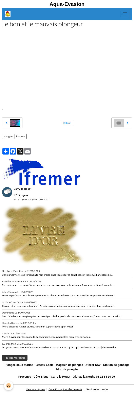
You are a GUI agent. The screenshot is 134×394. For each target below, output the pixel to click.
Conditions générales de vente (65, 389)
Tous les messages (14, 357)
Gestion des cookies (97, 389)
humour (20, 136)
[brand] (8, 14)
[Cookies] (8, 385)
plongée (8, 136)
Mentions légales (35, 389)
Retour (67, 122)
